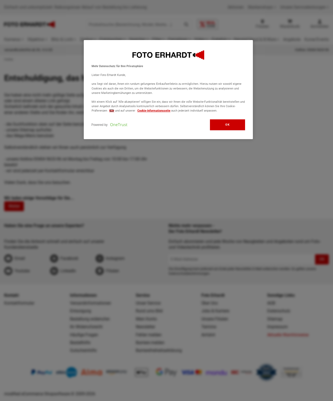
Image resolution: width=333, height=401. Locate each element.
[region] (168, 89)
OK (227, 124)
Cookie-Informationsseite (153, 110)
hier (111, 110)
